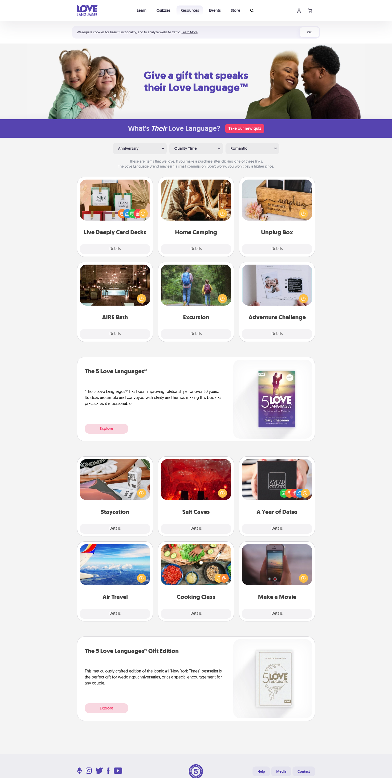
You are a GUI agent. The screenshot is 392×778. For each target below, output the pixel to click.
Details (115, 249)
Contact (304, 771)
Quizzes (163, 10)
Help (261, 771)
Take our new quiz (244, 128)
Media (281, 771)
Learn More (190, 32)
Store (235, 10)
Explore (106, 428)
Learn (141, 10)
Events (215, 10)
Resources (189, 10)
